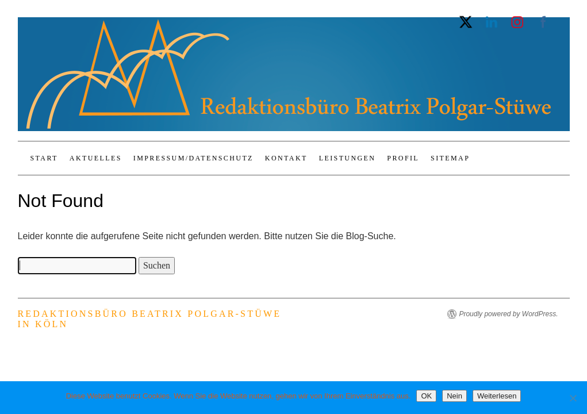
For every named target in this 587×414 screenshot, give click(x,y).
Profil (403, 158)
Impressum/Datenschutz (193, 158)
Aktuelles (96, 158)
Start (44, 158)
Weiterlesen (496, 396)
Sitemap (450, 158)
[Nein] (572, 398)
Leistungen (347, 158)
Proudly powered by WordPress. (508, 314)
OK (426, 396)
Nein (454, 396)
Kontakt (286, 158)
